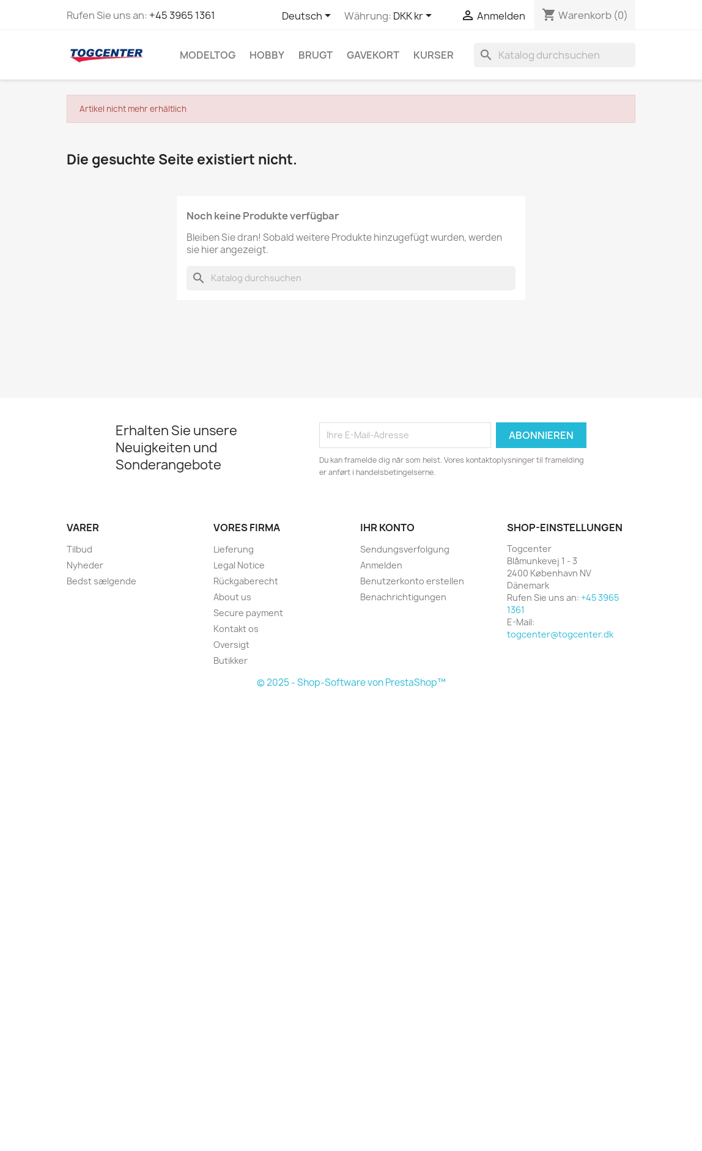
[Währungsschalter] (414, 16)
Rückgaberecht (245, 581)
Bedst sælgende (101, 581)
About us (232, 597)
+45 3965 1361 (182, 15)
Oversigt (231, 644)
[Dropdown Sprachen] (308, 16)
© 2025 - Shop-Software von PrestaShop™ (351, 682)
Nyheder (85, 565)
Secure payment (248, 613)
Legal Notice (239, 565)
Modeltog (207, 55)
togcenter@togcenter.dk (560, 634)
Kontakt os (236, 628)
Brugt (315, 55)
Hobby (266, 55)
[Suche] (554, 55)
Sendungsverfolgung (404, 549)
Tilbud (79, 549)
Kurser (433, 55)
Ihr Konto (387, 527)
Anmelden (381, 565)
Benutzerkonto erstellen (412, 581)
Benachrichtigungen (403, 597)
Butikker (230, 660)
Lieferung (233, 549)
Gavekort (373, 55)
